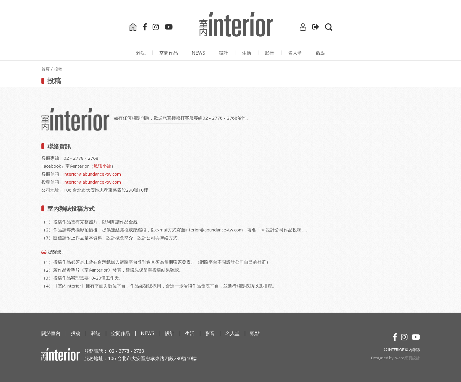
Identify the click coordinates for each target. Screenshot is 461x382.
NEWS (198, 53)
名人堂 (295, 53)
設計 (223, 53)
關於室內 (50, 333)
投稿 (75, 333)
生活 (246, 53)
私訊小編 (102, 166)
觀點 (320, 53)
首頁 (45, 69)
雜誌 (140, 53)
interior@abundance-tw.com (92, 174)
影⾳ (269, 53)
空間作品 (168, 53)
